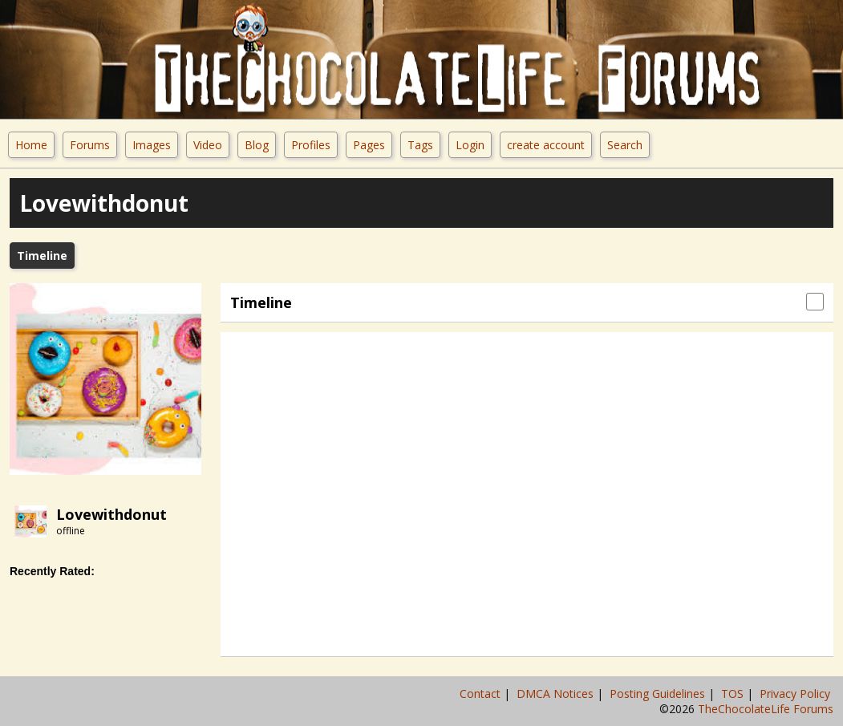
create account (546, 144)
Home (31, 144)
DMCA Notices (557, 693)
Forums (90, 144)
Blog (257, 144)
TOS (734, 693)
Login (470, 144)
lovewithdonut (111, 514)
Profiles (310, 144)
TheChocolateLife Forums (765, 708)
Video (207, 144)
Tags (420, 144)
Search (624, 144)
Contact (482, 693)
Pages (369, 144)
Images (151, 144)
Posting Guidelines (659, 693)
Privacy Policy (796, 693)
